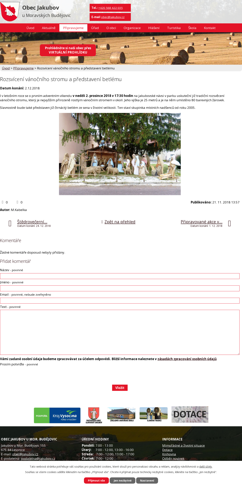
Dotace (167, 450)
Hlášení (154, 28)
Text (10, 306)
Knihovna (169, 454)
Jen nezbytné (123, 480)
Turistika (174, 28)
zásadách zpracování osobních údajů (187, 359)
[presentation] (28, 375)
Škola (192, 28)
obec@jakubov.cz (113, 17)
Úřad (95, 28)
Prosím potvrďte (19, 364)
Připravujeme (73, 28)
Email (25, 294)
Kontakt (210, 28)
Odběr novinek (173, 458)
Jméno (11, 282)
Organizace (132, 28)
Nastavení (147, 480)
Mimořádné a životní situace (183, 445)
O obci (111, 28)
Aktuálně (49, 28)
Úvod (30, 28)
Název (11, 270)
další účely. (205, 466)
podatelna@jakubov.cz (38, 458)
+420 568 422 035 (110, 8)
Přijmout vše (96, 480)
